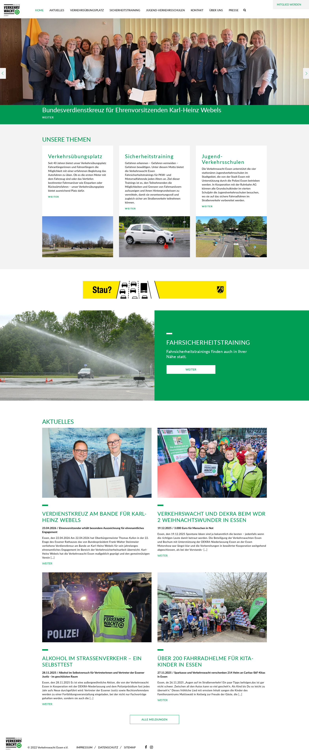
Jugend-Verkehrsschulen (165, 10)
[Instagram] (151, 747)
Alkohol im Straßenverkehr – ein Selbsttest (92, 661)
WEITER (48, 117)
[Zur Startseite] (12, 10)
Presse (233, 10)
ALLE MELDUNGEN (154, 719)
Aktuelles (56, 10)
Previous (3, 73)
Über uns (216, 10)
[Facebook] (146, 747)
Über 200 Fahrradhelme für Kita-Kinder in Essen (205, 661)
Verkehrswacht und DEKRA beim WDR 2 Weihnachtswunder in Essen (211, 517)
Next (306, 73)
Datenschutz (108, 747)
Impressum (84, 747)
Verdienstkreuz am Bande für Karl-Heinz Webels (94, 517)
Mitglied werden (289, 4)
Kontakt (197, 10)
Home (39, 10)
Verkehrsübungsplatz (87, 10)
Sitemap (130, 747)
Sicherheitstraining (125, 10)
